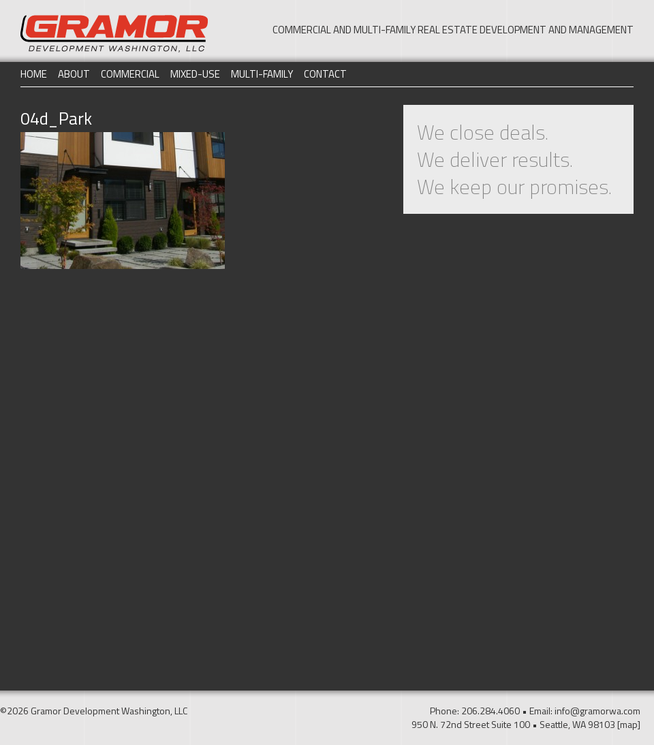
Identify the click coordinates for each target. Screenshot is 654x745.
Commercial (130, 74)
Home (33, 74)
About (74, 74)
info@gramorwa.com (597, 710)
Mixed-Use (195, 74)
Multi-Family (262, 74)
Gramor (114, 33)
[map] (628, 724)
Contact (325, 74)
